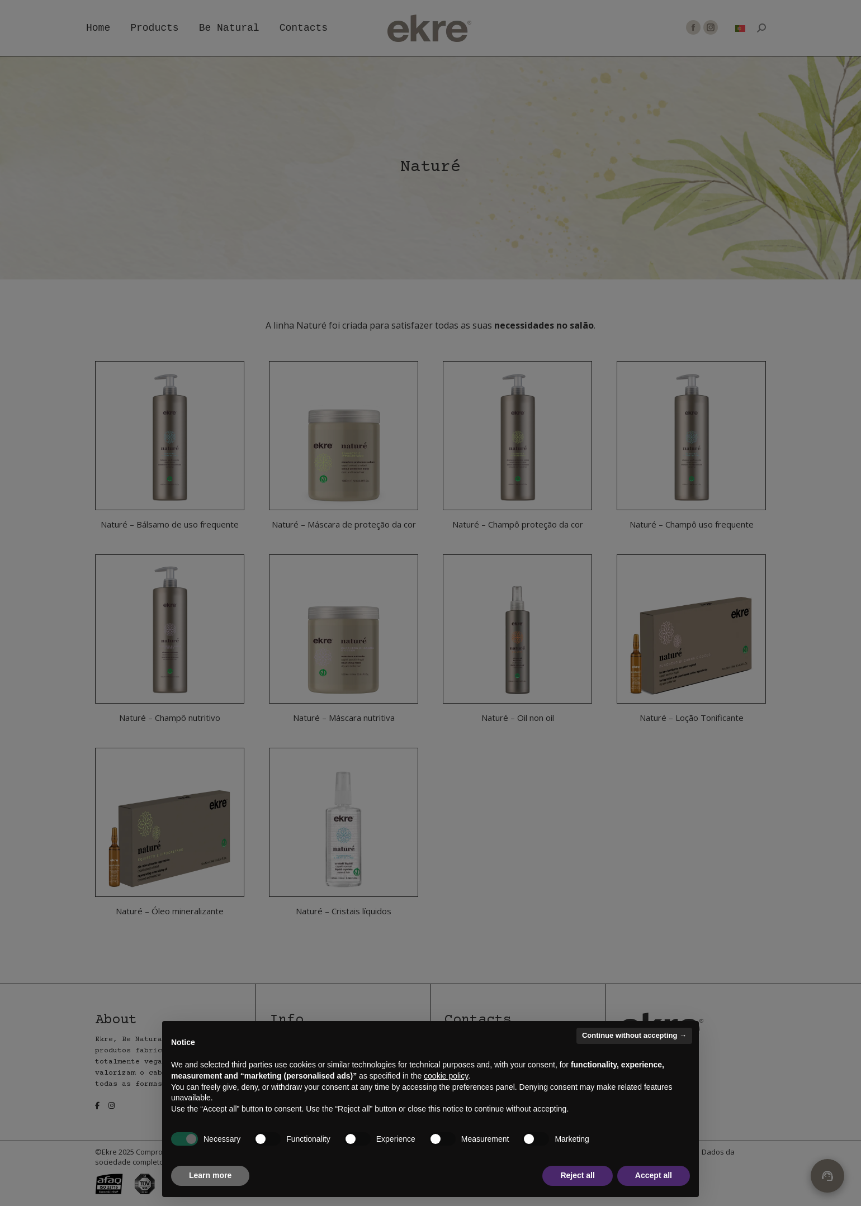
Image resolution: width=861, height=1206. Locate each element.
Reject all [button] (577, 1175)
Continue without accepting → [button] (634, 1035)
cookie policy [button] (446, 1075)
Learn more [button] (210, 1175)
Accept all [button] (653, 1175)
